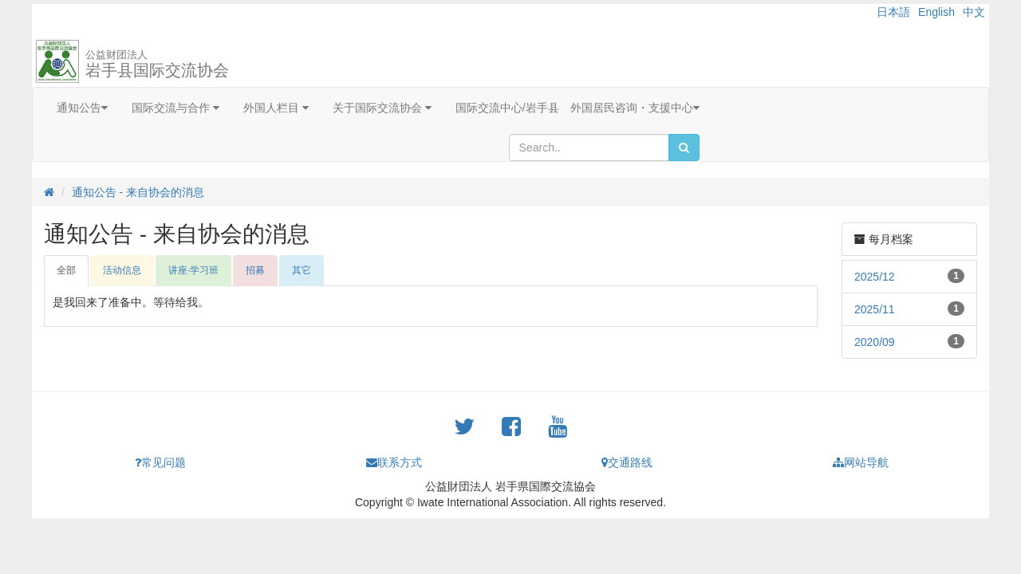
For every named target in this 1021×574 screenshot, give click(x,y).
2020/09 (874, 342)
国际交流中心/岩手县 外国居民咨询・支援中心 (577, 107)
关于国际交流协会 (382, 107)
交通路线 (626, 462)
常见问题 (160, 462)
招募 (255, 270)
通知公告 (82, 107)
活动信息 (122, 270)
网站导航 (861, 462)
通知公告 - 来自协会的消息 (138, 192)
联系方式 (394, 462)
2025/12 (874, 276)
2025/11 (874, 309)
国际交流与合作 (175, 107)
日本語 (893, 12)
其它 (301, 270)
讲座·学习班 (193, 270)
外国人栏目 (276, 107)
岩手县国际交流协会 (157, 64)
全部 (66, 270)
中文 (974, 12)
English (936, 12)
